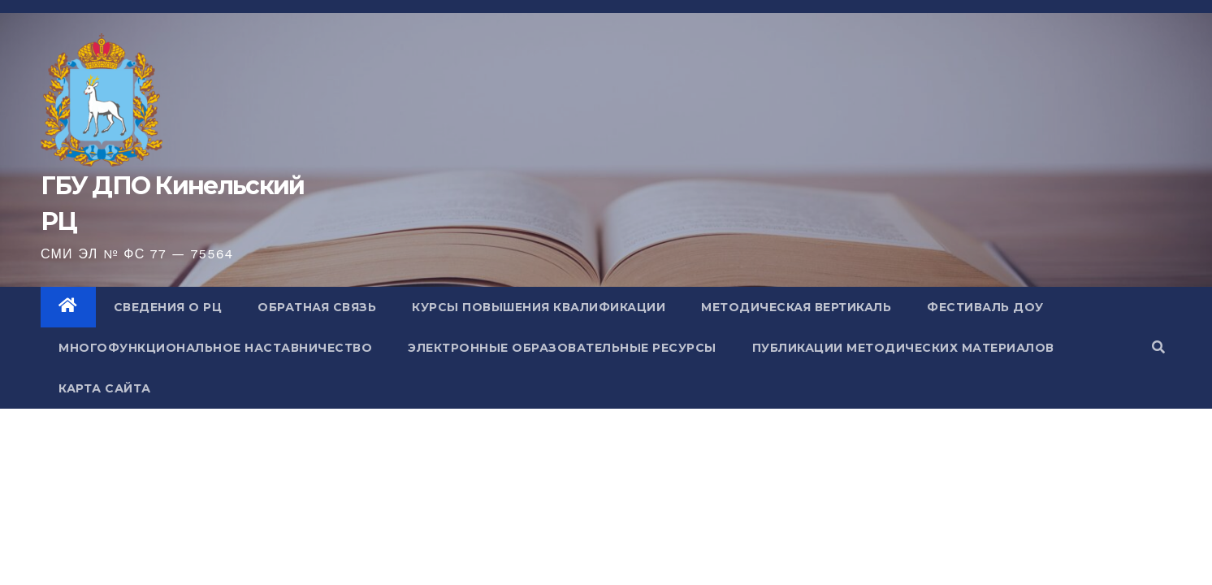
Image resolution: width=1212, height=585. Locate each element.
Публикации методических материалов (903, 347)
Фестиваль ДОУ (985, 307)
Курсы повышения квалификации (538, 307)
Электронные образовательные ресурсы (562, 347)
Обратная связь (317, 307)
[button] (1158, 347)
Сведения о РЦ (168, 307)
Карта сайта (104, 388)
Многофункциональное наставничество (215, 347)
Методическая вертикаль (796, 307)
